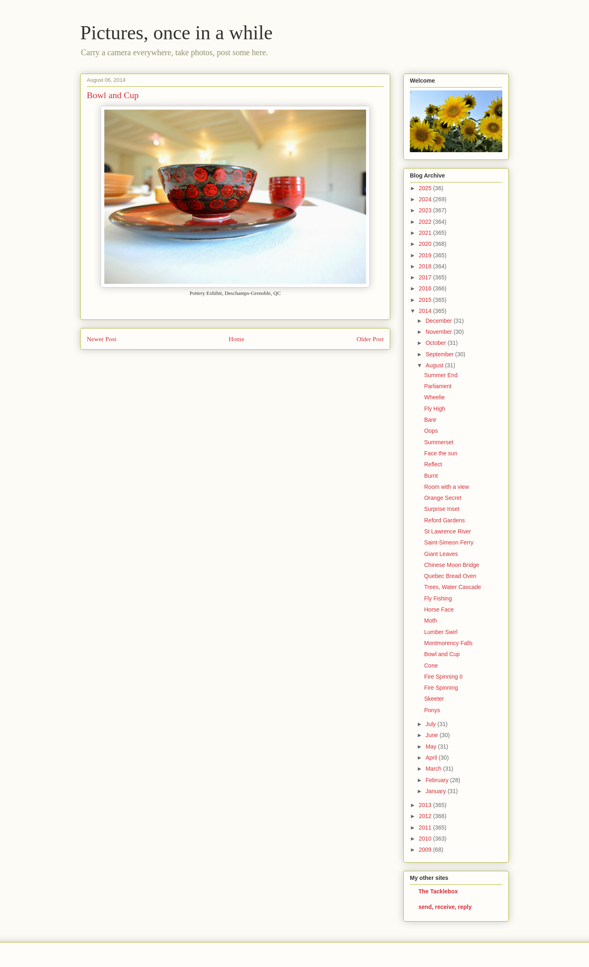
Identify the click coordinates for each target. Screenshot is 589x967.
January (436, 791)
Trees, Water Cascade (452, 587)
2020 (426, 244)
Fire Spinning (441, 687)
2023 (426, 210)
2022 (426, 221)
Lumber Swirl (441, 632)
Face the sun (440, 453)
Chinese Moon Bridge (451, 565)
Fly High (434, 408)
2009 (426, 849)
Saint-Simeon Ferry (449, 542)
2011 (426, 827)
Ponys (432, 710)
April (431, 757)
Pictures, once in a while (176, 32)
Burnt (431, 475)
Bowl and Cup (442, 654)
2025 (426, 188)
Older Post (370, 338)
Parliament (438, 386)
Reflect (433, 464)
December (439, 320)
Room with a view (446, 487)
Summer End (441, 375)
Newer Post (101, 338)
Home (236, 338)
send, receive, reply (445, 907)
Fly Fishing (438, 598)
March (434, 768)
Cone (431, 665)
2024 (426, 199)
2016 (426, 288)
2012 (426, 816)
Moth (430, 620)
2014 (426, 311)
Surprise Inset (441, 509)
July (431, 724)
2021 (426, 232)
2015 (426, 300)
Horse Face (439, 609)
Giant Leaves (441, 554)
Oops (431, 430)
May (431, 746)
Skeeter (434, 698)
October (436, 343)
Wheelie (434, 397)
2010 (426, 838)
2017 (426, 277)
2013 (426, 805)
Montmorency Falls (448, 643)
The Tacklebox (438, 891)
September (440, 354)
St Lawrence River (447, 531)
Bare (430, 419)
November (439, 331)
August (435, 365)
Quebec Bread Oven (450, 576)
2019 (426, 255)
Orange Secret (442, 498)
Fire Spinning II (443, 676)
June (432, 735)
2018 (426, 266)
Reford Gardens (444, 520)
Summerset (439, 442)
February (437, 780)
